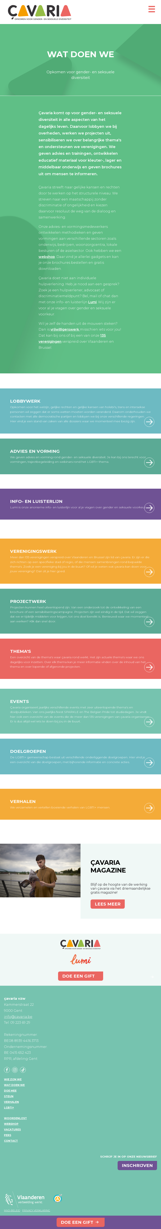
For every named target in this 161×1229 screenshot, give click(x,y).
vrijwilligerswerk (65, 329)
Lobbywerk (25, 401)
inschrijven (137, 1165)
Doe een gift (77, 1222)
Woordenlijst (15, 1118)
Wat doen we (14, 1085)
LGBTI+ (9, 1107)
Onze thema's (149, 667)
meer (149, 463)
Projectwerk (28, 601)
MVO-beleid (12, 1210)
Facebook (7, 1070)
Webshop (11, 1123)
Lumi (92, 302)
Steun (8, 1096)
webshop (47, 257)
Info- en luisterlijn (36, 501)
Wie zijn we (13, 1079)
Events (19, 701)
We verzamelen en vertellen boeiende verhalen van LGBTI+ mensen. (60, 807)
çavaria (39, 12)
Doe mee (10, 1090)
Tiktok (23, 1070)
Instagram (15, 1070)
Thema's (20, 651)
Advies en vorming (35, 451)
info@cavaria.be (18, 1017)
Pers (7, 1135)
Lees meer (149, 422)
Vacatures (12, 1129)
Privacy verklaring (36, 1210)
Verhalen (23, 801)
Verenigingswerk (33, 551)
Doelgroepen (28, 751)
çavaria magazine (108, 866)
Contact (11, 1140)
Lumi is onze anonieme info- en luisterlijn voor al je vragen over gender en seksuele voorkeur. (78, 507)
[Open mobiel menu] (151, 11)
